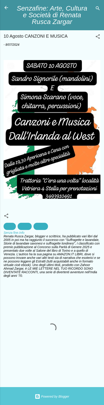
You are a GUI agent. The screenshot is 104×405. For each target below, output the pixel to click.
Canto (10, 226)
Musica (24, 226)
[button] (97, 37)
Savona (40, 226)
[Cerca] (97, 9)
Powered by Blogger (52, 396)
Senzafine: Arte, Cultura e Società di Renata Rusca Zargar (52, 14)
